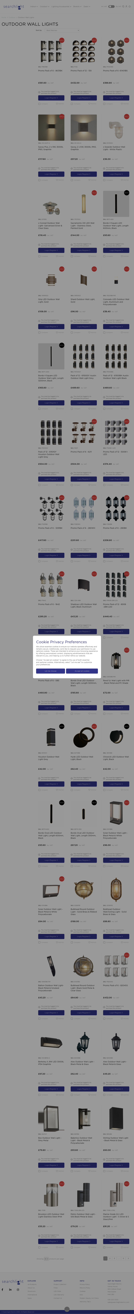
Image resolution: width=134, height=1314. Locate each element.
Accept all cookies (82, 671)
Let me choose (50, 671)
